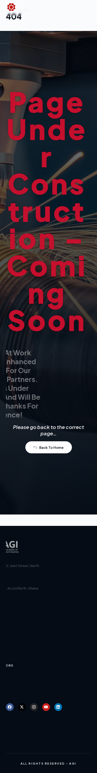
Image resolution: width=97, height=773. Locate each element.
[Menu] (89, 8)
